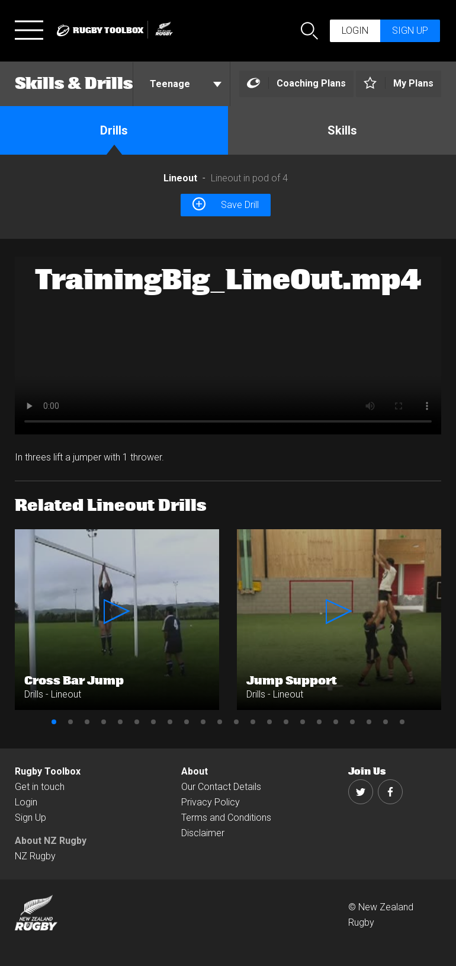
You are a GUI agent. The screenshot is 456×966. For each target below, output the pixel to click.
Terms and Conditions (226, 817)
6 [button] (136, 721)
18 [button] (335, 721)
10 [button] (203, 721)
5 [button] (120, 721)
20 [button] (369, 721)
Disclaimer (202, 833)
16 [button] (302, 721)
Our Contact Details (221, 786)
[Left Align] (296, 84)
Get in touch (40, 786)
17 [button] (319, 721)
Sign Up (30, 817)
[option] (228, 345)
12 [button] (236, 721)
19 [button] (352, 721)
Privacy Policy (210, 802)
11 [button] (219, 721)
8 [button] (170, 721)
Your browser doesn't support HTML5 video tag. (228, 345)
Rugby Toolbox (48, 771)
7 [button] (153, 721)
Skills (342, 130)
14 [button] (269, 721)
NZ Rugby (35, 856)
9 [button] (186, 721)
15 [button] (286, 721)
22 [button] (402, 721)
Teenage (185, 83)
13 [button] (253, 721)
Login (355, 30)
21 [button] (385, 721)
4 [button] (103, 721)
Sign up (410, 30)
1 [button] (54, 721)
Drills (114, 130)
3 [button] (87, 721)
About (194, 771)
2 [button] (70, 721)
